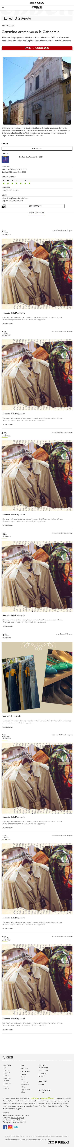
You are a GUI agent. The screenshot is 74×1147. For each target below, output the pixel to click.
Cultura (7, 1065)
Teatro (6, 1086)
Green (23, 1087)
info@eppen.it (16, 1115)
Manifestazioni (8, 26)
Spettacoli (7, 1083)
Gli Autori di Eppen (44, 1092)
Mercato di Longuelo (12, 716)
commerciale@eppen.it (17, 1120)
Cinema (6, 1070)
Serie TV (7, 1073)
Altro (23, 1092)
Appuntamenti (26, 1089)
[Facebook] (5, 1127)
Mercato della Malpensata (14, 313)
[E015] (16, 1127)
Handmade (25, 1084)
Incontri (6, 1075)
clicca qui (23, 1122)
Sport (23, 1079)
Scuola (23, 1077)
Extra (23, 1074)
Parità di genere (42, 1075)
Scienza (6, 1088)
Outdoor (25, 1071)
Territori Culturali (43, 1067)
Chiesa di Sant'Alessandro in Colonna (15, 198)
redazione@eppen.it (17, 1118)
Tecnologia (25, 1082)
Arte (5, 1068)
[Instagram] (10, 1127)
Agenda (42, 1085)
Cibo (23, 1065)
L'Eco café (43, 1071)
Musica (6, 1081)
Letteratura (7, 1078)
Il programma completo (10, 190)
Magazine (43, 1082)
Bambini (24, 1068)
